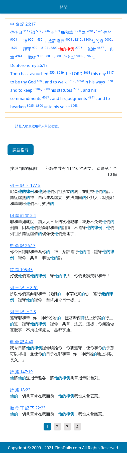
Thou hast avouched (29, 73)
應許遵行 (56, 40)
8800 (87, 39)
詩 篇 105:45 (21, 269)
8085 (49, 56)
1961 (99, 31)
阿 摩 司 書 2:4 (23, 215)
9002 (108, 39)
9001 (90, 31)
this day (98, 73)
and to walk (56, 82)
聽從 (32, 57)
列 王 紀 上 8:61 (24, 287)
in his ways (95, 82)
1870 (13, 48)
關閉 (64, 7)
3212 (78, 39)
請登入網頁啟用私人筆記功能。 (38, 126)
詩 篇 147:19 (21, 372)
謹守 (27, 49)
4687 (100, 48)
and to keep (21, 90)
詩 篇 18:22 (20, 390)
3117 (26, 31)
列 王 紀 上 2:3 (23, 311)
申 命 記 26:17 (23, 24)
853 (57, 31)
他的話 (69, 57)
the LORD (73, 73)
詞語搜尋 (21, 150)
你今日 (16, 32)
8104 (44, 48)
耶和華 (67, 32)
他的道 (97, 40)
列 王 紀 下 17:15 (25, 185)
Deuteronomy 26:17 (29, 65)
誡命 (92, 49)
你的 (107, 32)
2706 (78, 48)
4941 (18, 56)
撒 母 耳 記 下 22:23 (28, 408)
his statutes (61, 90)
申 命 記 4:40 (21, 342)
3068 (77, 31)
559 (38, 31)
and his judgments (69, 98)
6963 (89, 56)
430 (40, 39)
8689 (47, 31)
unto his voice (57, 106)
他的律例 (66, 49)
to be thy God (23, 82)
